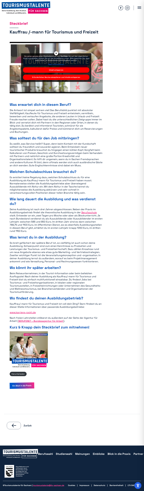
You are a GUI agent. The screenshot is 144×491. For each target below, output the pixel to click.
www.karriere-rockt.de (23, 312)
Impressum (84, 485)
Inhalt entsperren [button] (56, 70)
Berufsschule (89, 212)
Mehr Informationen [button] (56, 64)
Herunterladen (18, 374)
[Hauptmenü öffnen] (139, 7)
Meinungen (82, 454)
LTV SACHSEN (134, 485)
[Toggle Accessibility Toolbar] (138, 485)
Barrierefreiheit (116, 485)
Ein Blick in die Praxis (21, 385)
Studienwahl (64, 454)
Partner (138, 454)
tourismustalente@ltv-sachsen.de (48, 485)
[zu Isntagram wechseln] (127, 7)
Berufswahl (45, 454)
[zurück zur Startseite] (26, 7)
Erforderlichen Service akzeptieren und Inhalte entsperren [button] (56, 77)
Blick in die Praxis (119, 454)
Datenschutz (99, 485)
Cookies (71, 485)
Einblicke (99, 454)
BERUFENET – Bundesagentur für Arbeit (40, 320)
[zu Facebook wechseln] (120, 7)
